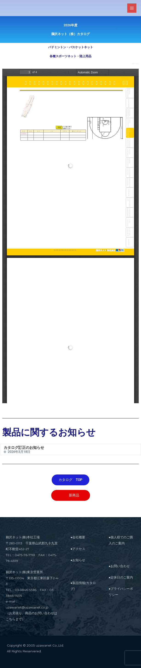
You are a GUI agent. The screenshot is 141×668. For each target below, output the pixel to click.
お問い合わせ (120, 566)
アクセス (78, 549)
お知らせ (78, 560)
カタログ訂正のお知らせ (24, 447)
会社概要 (78, 537)
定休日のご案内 (121, 577)
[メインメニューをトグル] (132, 8)
